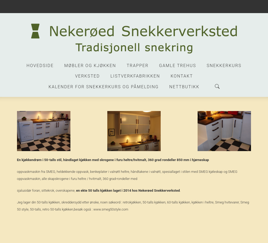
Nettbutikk (184, 86)
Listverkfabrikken (135, 76)
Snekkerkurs (224, 65)
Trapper (138, 65)
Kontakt (182, 76)
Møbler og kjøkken (90, 65)
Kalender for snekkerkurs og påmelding (103, 86)
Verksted (87, 76)
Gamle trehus (177, 65)
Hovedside (40, 65)
